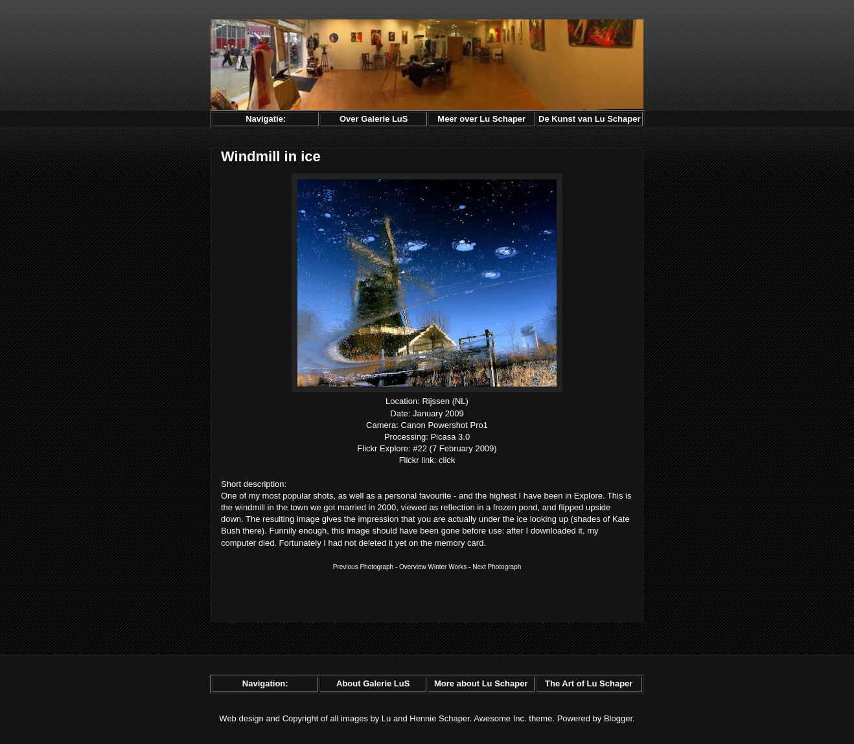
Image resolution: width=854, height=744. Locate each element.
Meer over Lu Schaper (481, 119)
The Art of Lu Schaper (588, 683)
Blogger (618, 718)
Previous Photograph (363, 566)
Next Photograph (496, 566)
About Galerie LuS (373, 683)
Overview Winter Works (433, 566)
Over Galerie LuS (374, 119)
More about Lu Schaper (480, 683)
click (447, 460)
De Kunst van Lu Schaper (589, 119)
